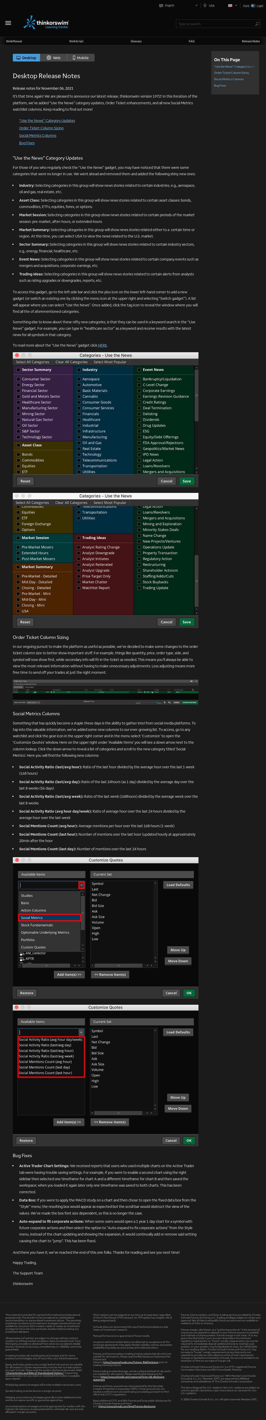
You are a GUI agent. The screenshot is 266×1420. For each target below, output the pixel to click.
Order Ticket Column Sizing (41, 128)
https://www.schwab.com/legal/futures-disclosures (127, 1406)
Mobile (81, 57)
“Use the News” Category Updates (47, 120)
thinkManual (14, 41)
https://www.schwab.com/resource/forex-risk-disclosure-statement (129, 1378)
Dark (246, 6)
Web (54, 57)
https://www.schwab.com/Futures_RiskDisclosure (130, 1362)
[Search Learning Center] (215, 23)
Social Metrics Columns (37, 135)
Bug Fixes (27, 142)
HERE (102, 345)
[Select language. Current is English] (179, 5)
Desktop (26, 57)
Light (260, 6)
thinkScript (76, 41)
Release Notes (251, 41)
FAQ (192, 41)
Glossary (136, 41)
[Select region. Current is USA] (220, 5)
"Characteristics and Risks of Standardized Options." (34, 1372)
